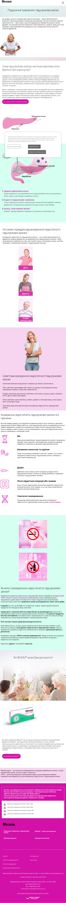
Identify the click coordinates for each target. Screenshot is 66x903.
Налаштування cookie (14, 146)
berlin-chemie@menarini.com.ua (35, 889)
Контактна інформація (9, 864)
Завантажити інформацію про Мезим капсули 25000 (20, 813)
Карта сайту (33, 860)
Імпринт (5, 856)
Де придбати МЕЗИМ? (11, 756)
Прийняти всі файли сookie (37, 152)
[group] (33, 125)
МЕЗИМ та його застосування (45, 831)
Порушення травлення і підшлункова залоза (16, 831)
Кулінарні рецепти (10, 838)
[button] (15, 102)
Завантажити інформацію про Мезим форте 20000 (20, 807)
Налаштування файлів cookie (11, 867)
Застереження (34, 856)
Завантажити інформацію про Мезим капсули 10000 (20, 810)
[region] (33, 144)
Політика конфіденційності (11, 860)
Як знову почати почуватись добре (15, 102)
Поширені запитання (42, 838)
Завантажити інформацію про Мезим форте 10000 (20, 804)
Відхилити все (34, 146)
